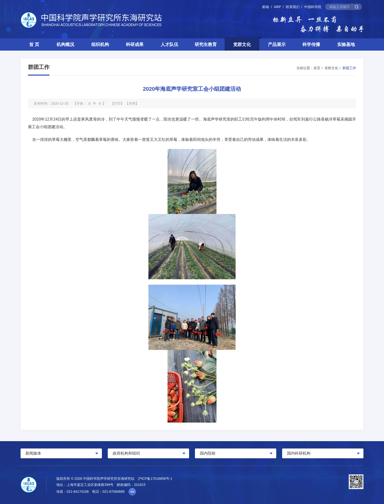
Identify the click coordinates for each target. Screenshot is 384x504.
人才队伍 (169, 44)
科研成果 (135, 44)
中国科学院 (312, 7)
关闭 (132, 103)
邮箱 (265, 7)
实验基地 (346, 44)
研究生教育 (206, 44)
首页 (316, 68)
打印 (117, 103)
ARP (277, 7)
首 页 (34, 44)
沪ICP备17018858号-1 (155, 479)
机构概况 (65, 44)
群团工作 (349, 68)
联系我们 (293, 7)
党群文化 (242, 44)
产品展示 (277, 44)
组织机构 (100, 44)
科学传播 (311, 44)
